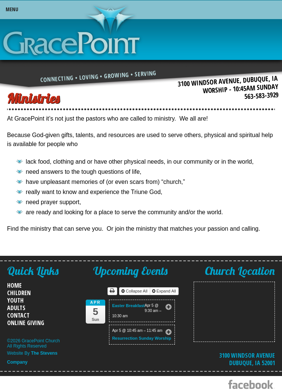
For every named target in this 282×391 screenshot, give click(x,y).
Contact (18, 315)
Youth (15, 300)
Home (14, 285)
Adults (16, 308)
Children (19, 293)
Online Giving (25, 323)
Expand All (164, 291)
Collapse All (135, 291)
